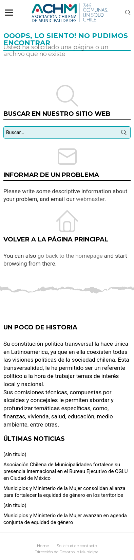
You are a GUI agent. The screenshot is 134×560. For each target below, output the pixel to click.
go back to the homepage (70, 255)
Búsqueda (124, 133)
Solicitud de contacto (77, 545)
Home (43, 545)
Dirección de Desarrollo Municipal (67, 551)
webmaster (90, 199)
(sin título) (14, 454)
